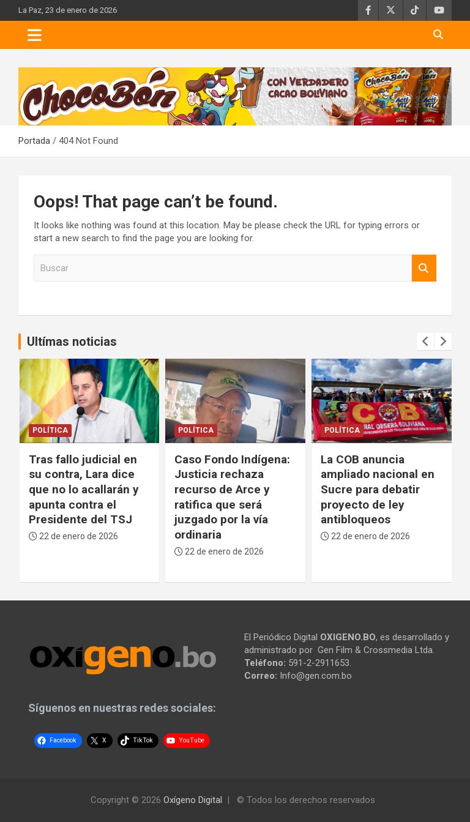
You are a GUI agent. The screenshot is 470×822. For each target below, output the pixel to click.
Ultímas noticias (72, 341)
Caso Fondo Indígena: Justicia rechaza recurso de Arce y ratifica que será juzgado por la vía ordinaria (232, 497)
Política (50, 430)
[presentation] (425, 341)
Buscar (424, 268)
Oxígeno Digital (192, 799)
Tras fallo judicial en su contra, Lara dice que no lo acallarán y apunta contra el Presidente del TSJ (84, 489)
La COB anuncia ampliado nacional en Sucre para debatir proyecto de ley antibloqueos (378, 489)
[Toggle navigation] (34, 35)
